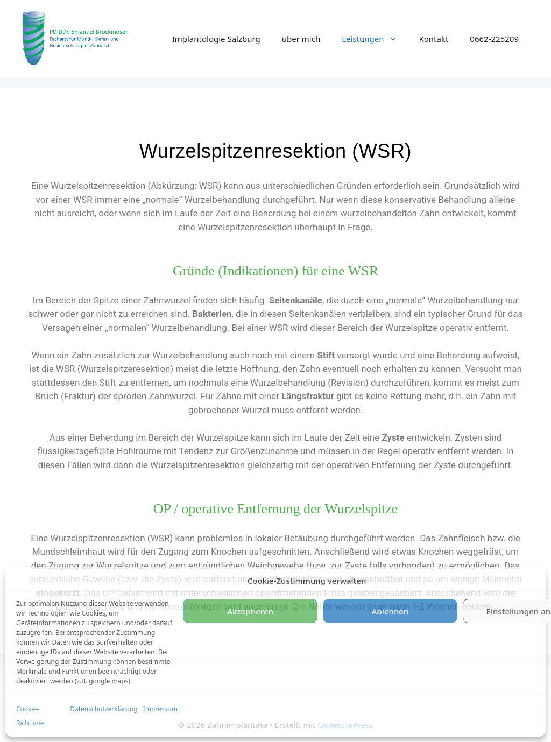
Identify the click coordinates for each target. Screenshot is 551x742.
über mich (301, 38)
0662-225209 (494, 38)
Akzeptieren (250, 611)
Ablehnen (390, 611)
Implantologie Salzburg (216, 38)
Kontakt (433, 38)
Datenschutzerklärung (103, 708)
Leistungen (375, 39)
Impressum (160, 708)
